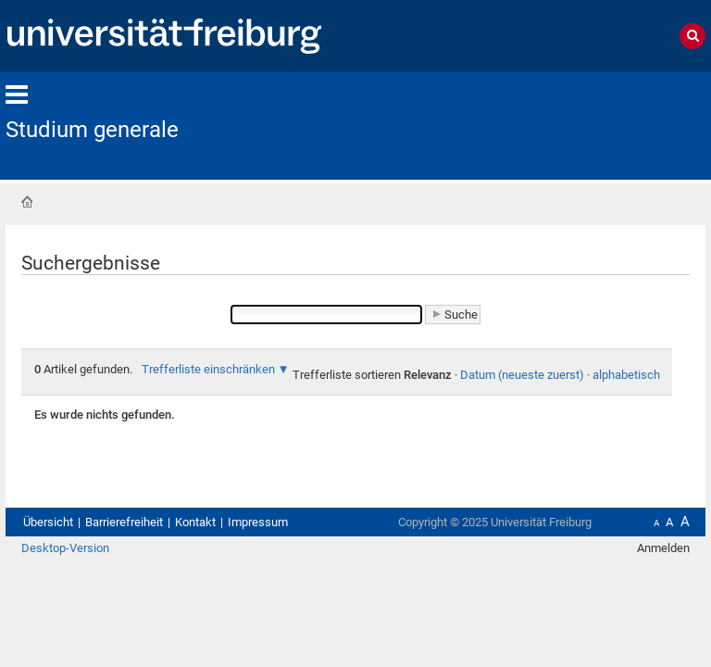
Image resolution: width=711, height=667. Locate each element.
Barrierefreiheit (124, 522)
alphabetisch (626, 375)
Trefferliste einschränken (208, 369)
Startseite (26, 201)
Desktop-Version (65, 548)
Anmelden (663, 548)
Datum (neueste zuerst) (522, 375)
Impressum (258, 522)
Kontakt (195, 522)
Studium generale (92, 130)
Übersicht (48, 522)
